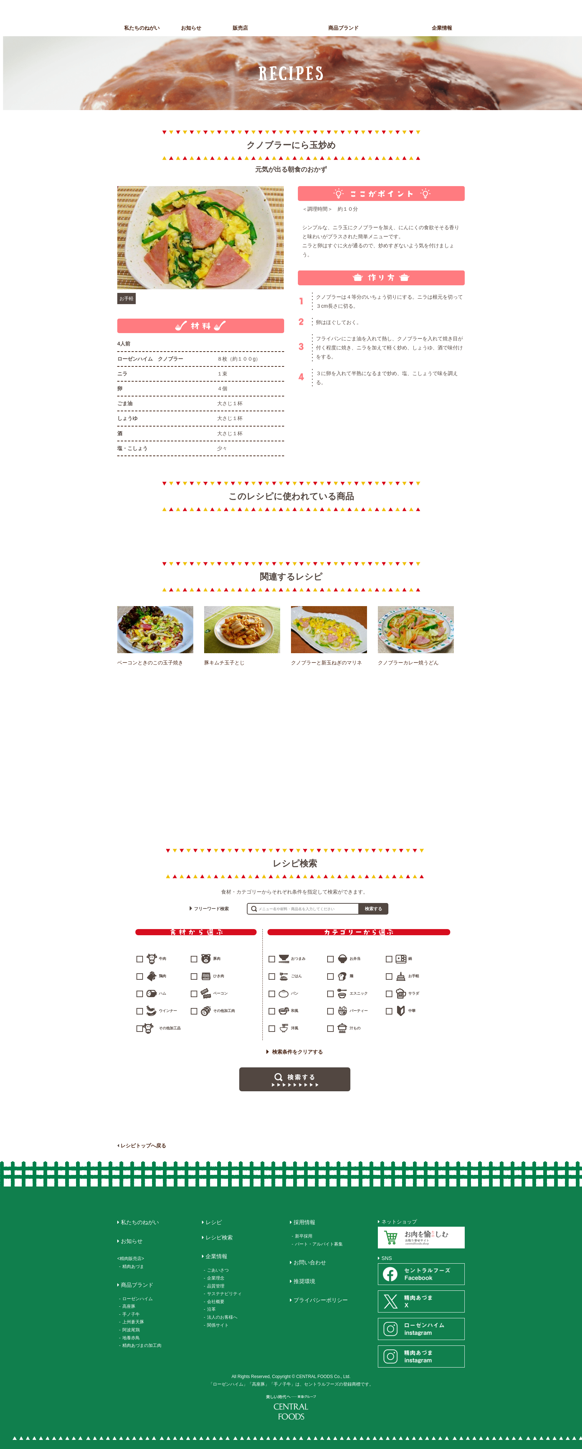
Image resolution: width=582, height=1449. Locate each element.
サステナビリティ (224, 1293)
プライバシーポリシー (321, 1300)
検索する (373, 908)
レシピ (392, 28)
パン (294, 993)
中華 (412, 1011)
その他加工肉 (224, 1011)
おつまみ (298, 959)
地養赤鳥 (131, 1337)
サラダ (413, 993)
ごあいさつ (218, 1270)
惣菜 (405, 731)
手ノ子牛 (131, 1314)
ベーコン (220, 993)
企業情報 (442, 28)
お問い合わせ (310, 1262)
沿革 (211, 1309)
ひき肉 (218, 976)
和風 (294, 1011)
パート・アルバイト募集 (319, 1244)
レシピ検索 (219, 1237)
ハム (162, 993)
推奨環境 (304, 1281)
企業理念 (215, 1278)
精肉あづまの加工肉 (141, 1345)
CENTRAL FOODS (292, 21)
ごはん (296, 976)
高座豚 (128, 1306)
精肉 (176, 731)
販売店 (240, 28)
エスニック (359, 993)
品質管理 (215, 1286)
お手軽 (126, 298)
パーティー (359, 1011)
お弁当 (355, 959)
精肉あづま (133, 1266)
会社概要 (215, 1301)
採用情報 (304, 1222)
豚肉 (216, 959)
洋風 (294, 1028)
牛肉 (162, 959)
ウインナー (168, 1011)
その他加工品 (170, 1028)
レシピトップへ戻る (143, 1145)
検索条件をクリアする (294, 1052)
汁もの (355, 1028)
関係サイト (218, 1325)
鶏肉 (162, 976)
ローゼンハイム (137, 1298)
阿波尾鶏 (131, 1329)
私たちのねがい (142, 28)
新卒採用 (303, 1236)
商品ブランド (343, 28)
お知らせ (191, 28)
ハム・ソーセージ (290, 731)
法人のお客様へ (222, 1317)
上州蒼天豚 (133, 1321)
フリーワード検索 (211, 908)
